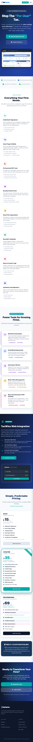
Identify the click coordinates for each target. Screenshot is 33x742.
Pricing (2, 724)
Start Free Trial (16, 543)
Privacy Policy (21, 724)
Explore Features (16, 42)
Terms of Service (22, 727)
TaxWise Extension (5, 727)
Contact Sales (21, 722)
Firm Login (20, 729)
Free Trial (25, 2)
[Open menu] (31, 2)
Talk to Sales (16, 689)
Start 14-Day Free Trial (16, 36)
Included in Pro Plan (8, 457)
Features (3, 722)
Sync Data (17, 478)
